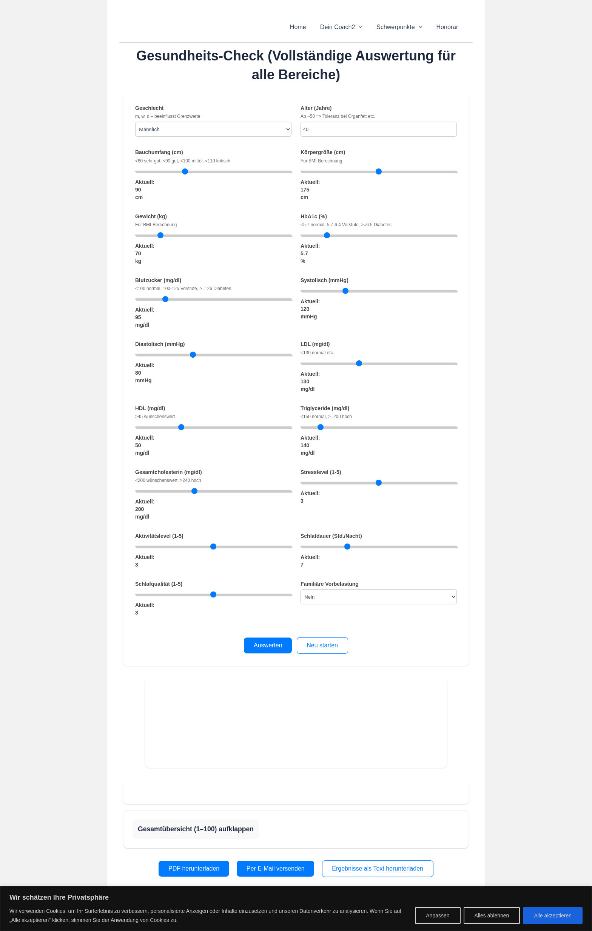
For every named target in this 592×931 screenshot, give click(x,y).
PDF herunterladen (193, 868)
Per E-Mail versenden (276, 868)
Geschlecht (213, 121)
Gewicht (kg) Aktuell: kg (213, 238)
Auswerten (268, 645)
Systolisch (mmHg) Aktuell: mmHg (379, 298)
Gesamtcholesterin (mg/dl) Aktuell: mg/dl (213, 494)
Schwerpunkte (402, 27)
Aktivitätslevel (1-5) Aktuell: (213, 550)
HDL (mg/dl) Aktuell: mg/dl (213, 430)
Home (305, 27)
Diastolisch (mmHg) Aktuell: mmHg (213, 362)
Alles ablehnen (492, 915)
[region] (296, 908)
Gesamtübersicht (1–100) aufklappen (196, 829)
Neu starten (322, 645)
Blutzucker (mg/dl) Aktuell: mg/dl (213, 302)
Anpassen (437, 915)
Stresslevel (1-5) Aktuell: (379, 487)
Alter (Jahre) (379, 121)
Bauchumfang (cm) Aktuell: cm (213, 174)
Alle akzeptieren (553, 915)
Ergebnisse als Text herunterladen (377, 868)
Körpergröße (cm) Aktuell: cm (379, 174)
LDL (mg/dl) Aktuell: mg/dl (379, 366)
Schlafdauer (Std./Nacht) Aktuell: (379, 550)
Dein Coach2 (346, 27)
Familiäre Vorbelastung (379, 592)
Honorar (448, 27)
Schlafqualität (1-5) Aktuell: (213, 598)
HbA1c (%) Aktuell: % (379, 238)
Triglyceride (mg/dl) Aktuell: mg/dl (379, 430)
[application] (364, 27)
